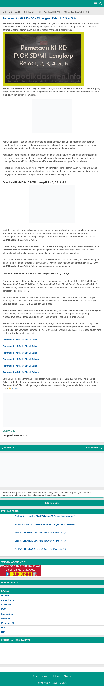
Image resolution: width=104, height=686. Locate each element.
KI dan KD (6, 604)
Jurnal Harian (7, 600)
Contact (45, 676)
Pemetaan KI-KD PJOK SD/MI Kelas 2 (21, 346)
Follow (15, 388)
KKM (3, 609)
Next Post (9, 447)
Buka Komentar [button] (52, 503)
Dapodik (5, 595)
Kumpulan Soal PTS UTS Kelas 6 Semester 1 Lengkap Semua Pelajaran (45, 524)
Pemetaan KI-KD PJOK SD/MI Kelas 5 (21, 366)
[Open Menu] (95, 3)
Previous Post (93, 447)
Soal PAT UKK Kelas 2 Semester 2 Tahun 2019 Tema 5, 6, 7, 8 (40, 533)
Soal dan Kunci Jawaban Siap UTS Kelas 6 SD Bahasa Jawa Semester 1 (45, 516)
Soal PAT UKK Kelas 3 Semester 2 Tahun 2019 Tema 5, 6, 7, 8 (40, 541)
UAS (3, 627)
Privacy (56, 676)
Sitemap (67, 676)
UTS (3, 632)
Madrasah (6, 618)
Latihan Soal (7, 614)
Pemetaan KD (7, 623)
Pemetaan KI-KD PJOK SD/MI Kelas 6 (21, 372)
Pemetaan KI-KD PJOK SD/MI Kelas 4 (21, 359)
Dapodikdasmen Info (58, 683)
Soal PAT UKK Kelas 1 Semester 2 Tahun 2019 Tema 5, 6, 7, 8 (40, 549)
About (35, 676)
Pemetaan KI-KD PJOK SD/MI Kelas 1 (21, 339)
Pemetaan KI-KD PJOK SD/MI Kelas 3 (21, 352)
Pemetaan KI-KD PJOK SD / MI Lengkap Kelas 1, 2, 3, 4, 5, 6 (39, 18)
